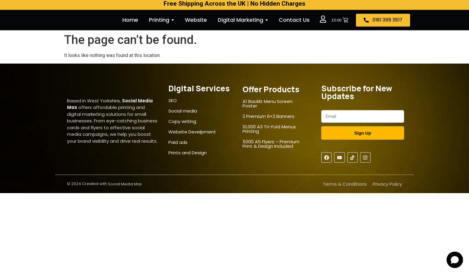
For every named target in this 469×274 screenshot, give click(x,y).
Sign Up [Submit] (362, 133)
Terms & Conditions (345, 184)
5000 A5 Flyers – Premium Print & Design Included (271, 143)
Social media (182, 111)
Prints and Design (187, 153)
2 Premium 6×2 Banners (268, 116)
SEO (172, 100)
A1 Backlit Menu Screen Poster (268, 103)
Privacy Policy (387, 184)
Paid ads (178, 142)
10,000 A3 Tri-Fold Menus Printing (269, 129)
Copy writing (182, 121)
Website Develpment (192, 132)
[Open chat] (455, 260)
